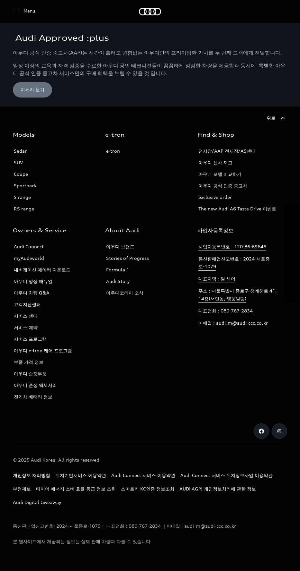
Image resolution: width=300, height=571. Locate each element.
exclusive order (215, 197)
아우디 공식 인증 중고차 (222, 185)
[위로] (277, 118)
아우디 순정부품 (30, 373)
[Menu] (24, 11)
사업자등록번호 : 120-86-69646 (232, 246)
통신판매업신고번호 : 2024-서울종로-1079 (234, 262)
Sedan (21, 151)
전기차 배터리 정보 (33, 396)
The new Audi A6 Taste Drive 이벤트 (237, 208)
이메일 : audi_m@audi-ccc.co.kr (233, 323)
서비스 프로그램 (30, 339)
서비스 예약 (26, 327)
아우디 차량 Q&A (32, 292)
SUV (18, 162)
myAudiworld (29, 258)
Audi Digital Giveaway (37, 502)
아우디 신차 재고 (215, 162)
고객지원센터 (27, 304)
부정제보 (22, 488)
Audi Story (118, 281)
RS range (24, 208)
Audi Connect (29, 246)
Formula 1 (117, 269)
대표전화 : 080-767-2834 (225, 310)
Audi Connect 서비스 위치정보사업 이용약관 (226, 475)
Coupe (21, 174)
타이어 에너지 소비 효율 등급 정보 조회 (76, 488)
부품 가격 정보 (28, 362)
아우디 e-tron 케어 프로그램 (43, 350)
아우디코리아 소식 (124, 292)
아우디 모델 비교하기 (219, 174)
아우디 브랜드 (120, 246)
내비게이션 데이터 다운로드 (42, 269)
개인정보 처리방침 (31, 475)
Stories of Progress (127, 258)
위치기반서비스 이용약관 (80, 475)
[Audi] (150, 11)
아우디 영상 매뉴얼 (33, 281)
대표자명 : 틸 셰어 (216, 278)
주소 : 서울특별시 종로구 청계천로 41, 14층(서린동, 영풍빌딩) (237, 294)
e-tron (113, 151)
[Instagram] (279, 431)
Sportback (25, 185)
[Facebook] (261, 431)
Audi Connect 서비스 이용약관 (143, 475)
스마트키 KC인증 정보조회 (147, 488)
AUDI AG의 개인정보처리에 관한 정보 (217, 488)
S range (22, 197)
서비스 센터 (26, 316)
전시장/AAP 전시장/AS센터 (227, 151)
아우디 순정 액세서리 (35, 385)
